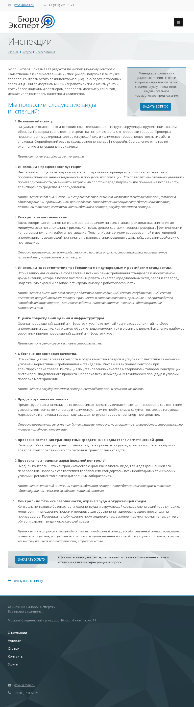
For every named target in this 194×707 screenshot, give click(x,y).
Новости (14, 640)
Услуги (13, 664)
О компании (17, 632)
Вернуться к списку (25, 580)
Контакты (16, 656)
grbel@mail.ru (24, 5)
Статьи (13, 648)
